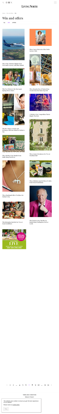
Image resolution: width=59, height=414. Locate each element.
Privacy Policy (29, 397)
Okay (5, 409)
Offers (14, 22)
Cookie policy (15, 405)
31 (45, 385)
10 (39, 385)
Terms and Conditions (29, 395)
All (4, 22)
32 (48, 385)
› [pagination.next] (51, 385)
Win (9, 22)
